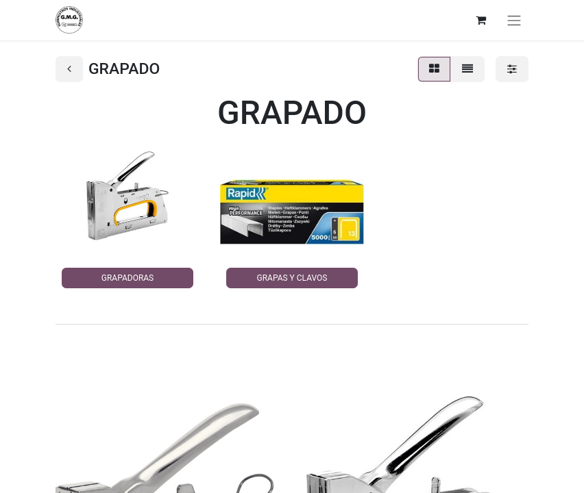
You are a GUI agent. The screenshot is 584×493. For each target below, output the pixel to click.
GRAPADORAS (127, 278)
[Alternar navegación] (514, 20)
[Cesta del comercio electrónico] (480, 20)
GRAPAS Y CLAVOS (292, 278)
